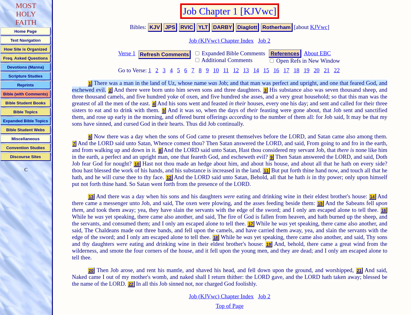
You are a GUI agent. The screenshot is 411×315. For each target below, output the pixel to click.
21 (327, 70)
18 (296, 70)
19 (307, 70)
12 (236, 70)
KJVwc (319, 27)
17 (286, 70)
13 (246, 70)
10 (216, 70)
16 (276, 70)
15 (266, 70)
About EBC (317, 53)
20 (317, 70)
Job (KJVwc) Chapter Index (221, 40)
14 (256, 70)
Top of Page (230, 306)
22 (337, 70)
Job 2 (264, 40)
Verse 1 (126, 53)
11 (226, 70)
